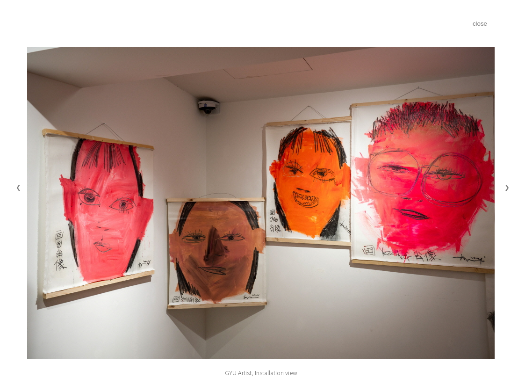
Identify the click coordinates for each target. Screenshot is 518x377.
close (480, 23)
